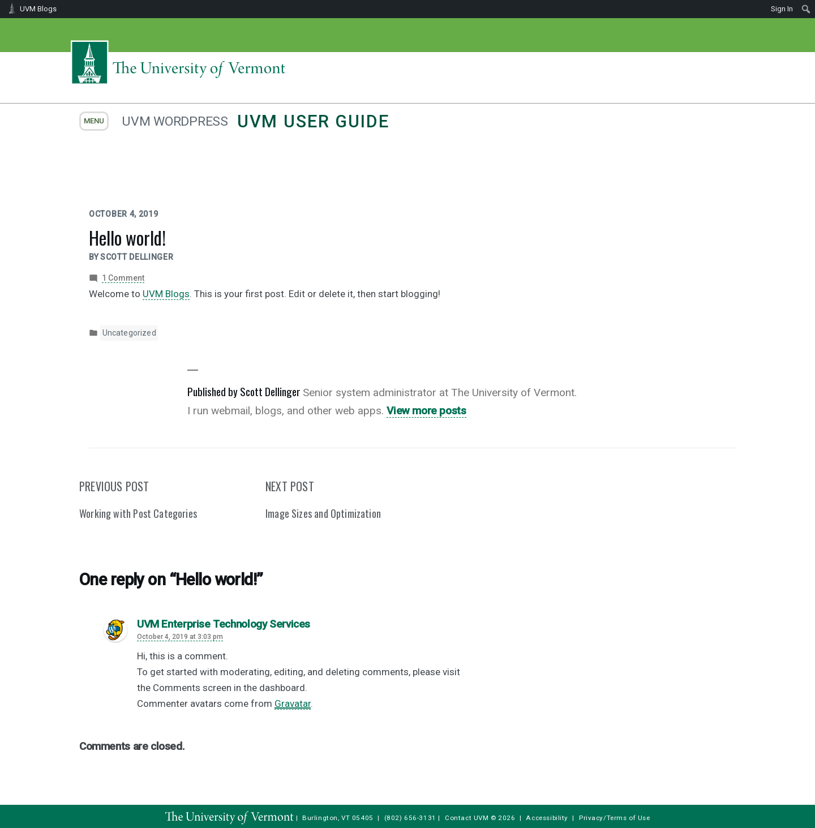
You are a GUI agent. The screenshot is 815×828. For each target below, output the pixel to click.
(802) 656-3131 (410, 818)
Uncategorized (129, 332)
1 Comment (123, 278)
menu (94, 121)
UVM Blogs (166, 293)
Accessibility (547, 818)
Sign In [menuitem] (782, 9)
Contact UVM (466, 818)
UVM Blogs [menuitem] (38, 9)
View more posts (426, 411)
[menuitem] (806, 9)
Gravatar (292, 703)
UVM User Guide (313, 121)
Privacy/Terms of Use (614, 818)
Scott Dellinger (137, 256)
